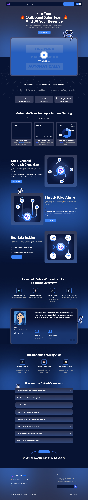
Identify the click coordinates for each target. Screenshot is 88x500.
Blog (32, 4)
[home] (8, 4)
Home (13, 4)
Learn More (18, 4)
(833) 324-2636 (18, 485)
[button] (26, 4)
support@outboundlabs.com (21, 483)
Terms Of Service (73, 494)
